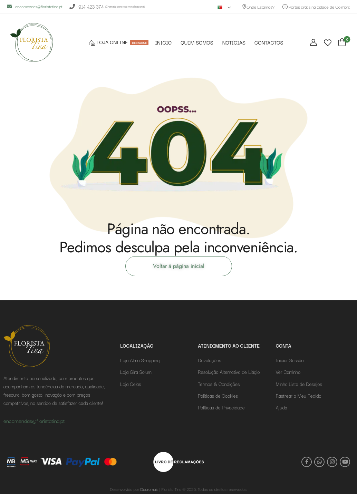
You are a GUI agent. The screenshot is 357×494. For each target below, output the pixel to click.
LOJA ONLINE (117, 42)
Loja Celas (130, 384)
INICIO (163, 42)
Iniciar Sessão (290, 360)
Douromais (149, 489)
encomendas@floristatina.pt (34, 6)
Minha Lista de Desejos (299, 384)
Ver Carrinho (288, 372)
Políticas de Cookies (218, 395)
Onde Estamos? (258, 6)
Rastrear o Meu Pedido (298, 395)
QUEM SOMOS (197, 42)
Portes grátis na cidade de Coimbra (316, 6)
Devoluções (209, 360)
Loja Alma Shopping (140, 360)
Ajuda (281, 407)
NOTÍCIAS (233, 42)
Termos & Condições (219, 384)
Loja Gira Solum (136, 372)
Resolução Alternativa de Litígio (229, 372)
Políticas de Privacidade (221, 407)
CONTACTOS (268, 42)
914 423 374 (86, 6)
